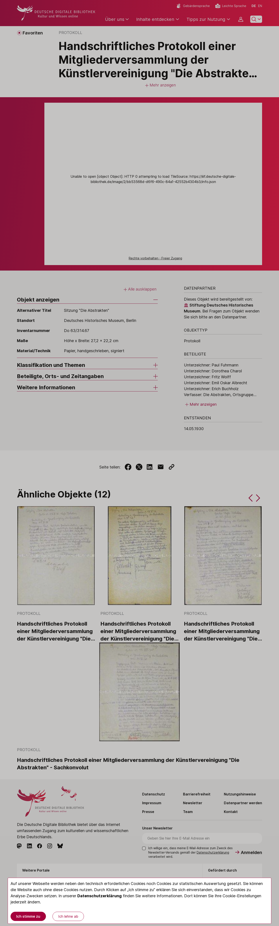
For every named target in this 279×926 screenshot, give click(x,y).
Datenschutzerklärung (99, 896)
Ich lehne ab (68, 916)
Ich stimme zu (28, 916)
